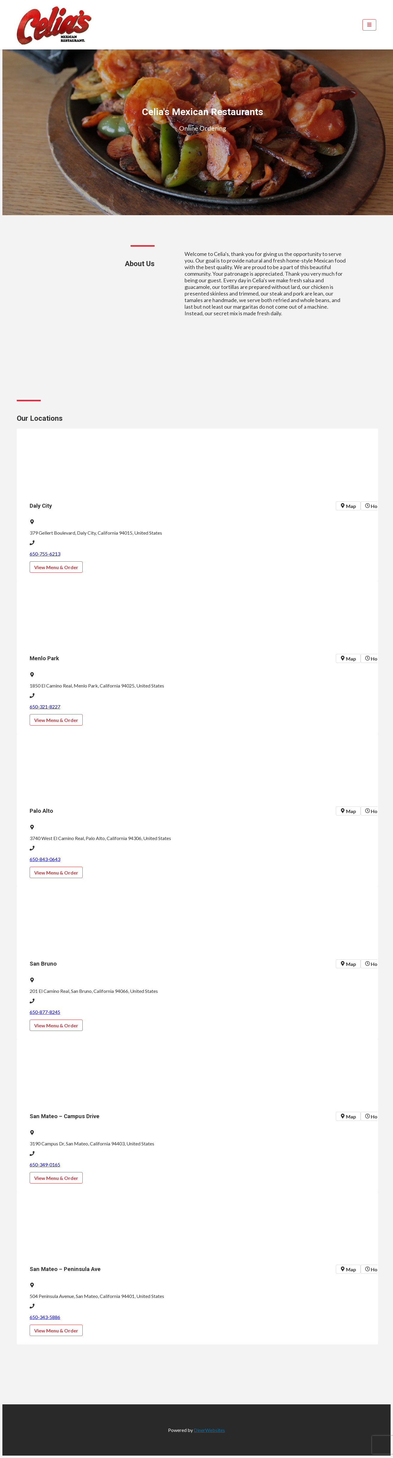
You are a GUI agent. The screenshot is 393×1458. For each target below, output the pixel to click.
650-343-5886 (45, 1317)
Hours (375, 506)
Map (348, 506)
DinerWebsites (209, 1430)
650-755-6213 (45, 554)
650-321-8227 (45, 706)
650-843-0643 (45, 859)
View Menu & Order (56, 567)
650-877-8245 (45, 1012)
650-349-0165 (45, 1164)
